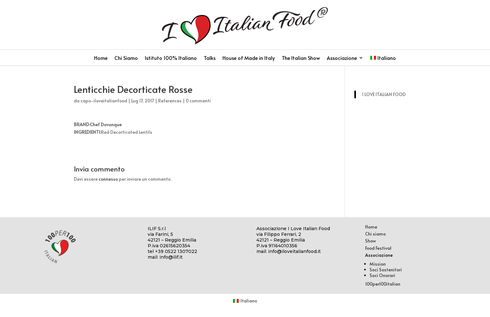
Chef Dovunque (106, 124)
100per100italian (382, 284)
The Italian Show (301, 58)
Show (370, 241)
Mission (378, 264)
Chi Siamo (126, 58)
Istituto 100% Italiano (171, 58)
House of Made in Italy (248, 58)
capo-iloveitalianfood (104, 101)
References (170, 101)
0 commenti (198, 101)
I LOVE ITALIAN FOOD (384, 94)
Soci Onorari (382, 275)
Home (100, 58)
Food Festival (378, 248)
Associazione (342, 58)
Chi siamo (375, 234)
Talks (210, 58)
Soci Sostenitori (386, 270)
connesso (108, 179)
